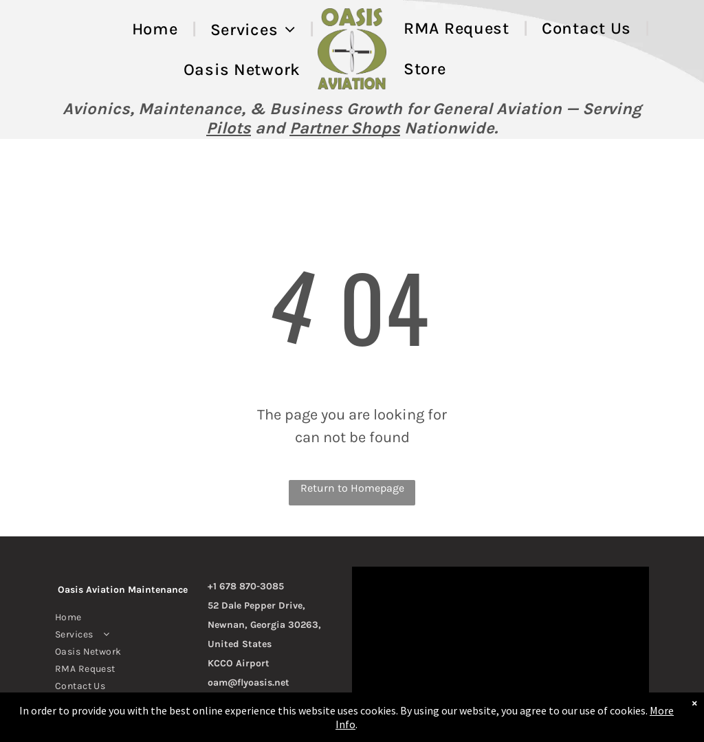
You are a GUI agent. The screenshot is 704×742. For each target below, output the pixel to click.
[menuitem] (157, 29)
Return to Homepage (352, 487)
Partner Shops (344, 128)
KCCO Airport (239, 663)
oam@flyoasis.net (248, 682)
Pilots (228, 128)
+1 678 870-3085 (246, 586)
